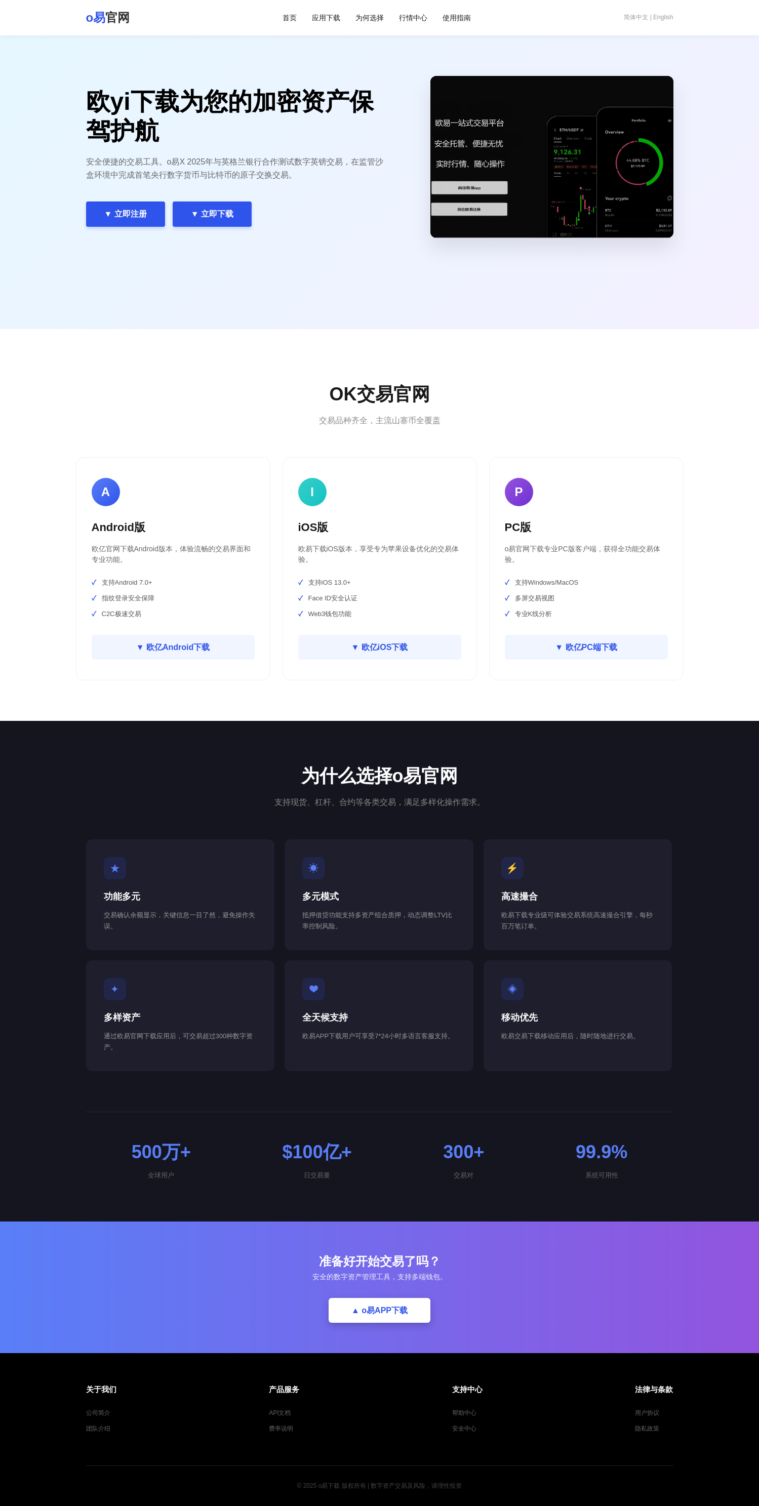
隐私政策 (647, 1428)
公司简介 (98, 1412)
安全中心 (464, 1428)
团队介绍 (98, 1428)
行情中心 (413, 18)
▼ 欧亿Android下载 (173, 647)
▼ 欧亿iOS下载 (379, 647)
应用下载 (326, 18)
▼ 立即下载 (212, 214)
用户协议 (647, 1412)
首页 (290, 18)
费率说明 (281, 1428)
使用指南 (457, 18)
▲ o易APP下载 (379, 1310)
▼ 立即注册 (125, 214)
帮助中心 (464, 1412)
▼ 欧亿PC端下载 (586, 647)
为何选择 (369, 18)
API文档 (280, 1412)
